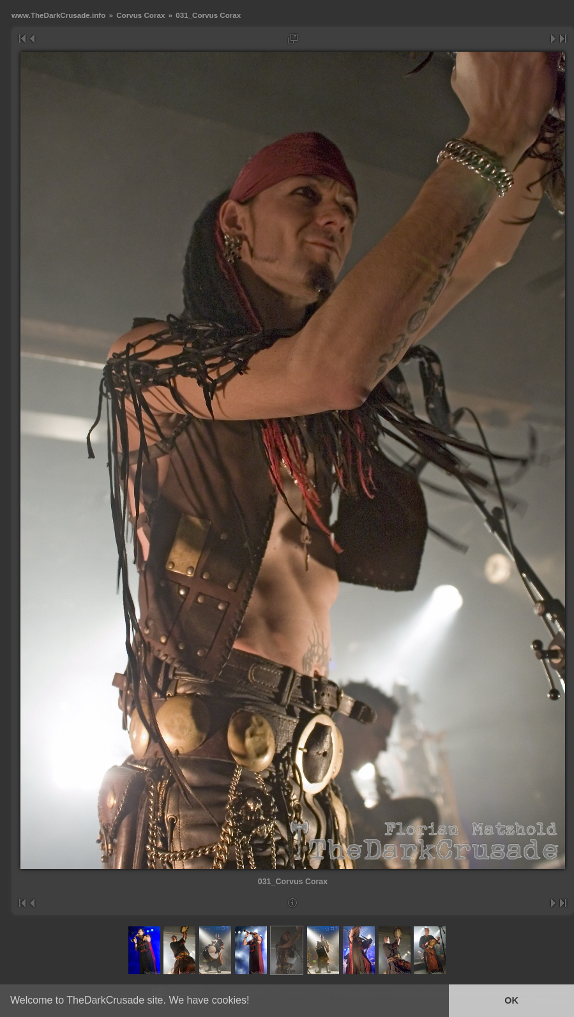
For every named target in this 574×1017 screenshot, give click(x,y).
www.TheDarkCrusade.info (58, 15)
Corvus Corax (140, 15)
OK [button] (511, 1000)
